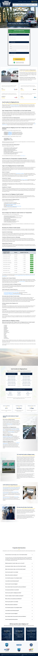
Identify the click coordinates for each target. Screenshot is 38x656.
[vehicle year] (19, 44)
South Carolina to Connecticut (26, 383)
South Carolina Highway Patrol (8, 293)
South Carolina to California (26, 380)
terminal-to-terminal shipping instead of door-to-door (13, 206)
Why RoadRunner (24, 4)
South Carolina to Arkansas (26, 379)
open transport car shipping (20, 173)
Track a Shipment (20, 1)
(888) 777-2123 (34, 1)
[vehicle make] (19, 46)
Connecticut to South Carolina (11, 383)
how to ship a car (22, 155)
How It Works (20, 4)
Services (15, 4)
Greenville (10, 393)
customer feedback (22, 281)
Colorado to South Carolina (11, 382)
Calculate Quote (19, 59)
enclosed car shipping (24, 179)
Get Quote (31, 260)
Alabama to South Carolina (11, 376)
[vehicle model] (19, 48)
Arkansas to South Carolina (11, 379)
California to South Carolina (11, 380)
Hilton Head (27, 393)
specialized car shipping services (7, 436)
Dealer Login (24, 1)
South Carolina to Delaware (26, 385)
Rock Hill (19, 393)
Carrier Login (28, 1)
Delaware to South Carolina (11, 385)
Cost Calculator (30, 4)
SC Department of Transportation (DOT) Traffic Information (12, 294)
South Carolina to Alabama (26, 376)
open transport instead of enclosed (11, 204)
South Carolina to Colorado (26, 382)
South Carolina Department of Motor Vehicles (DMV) (11, 292)
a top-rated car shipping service (14, 105)
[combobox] (19, 37)
